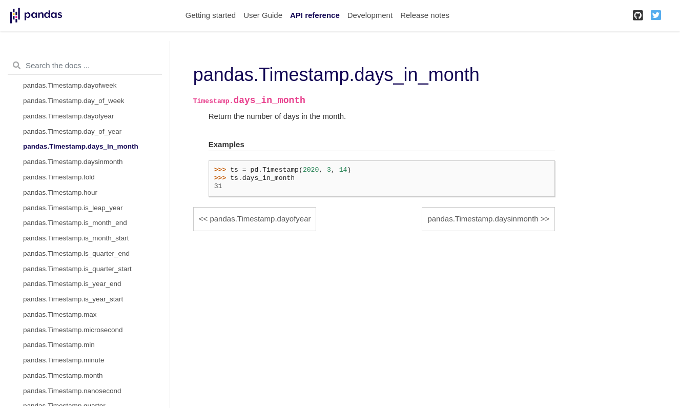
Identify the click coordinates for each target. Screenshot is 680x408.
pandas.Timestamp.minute (64, 360)
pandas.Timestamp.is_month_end (75, 223)
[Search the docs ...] (85, 65)
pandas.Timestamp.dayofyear (68, 116)
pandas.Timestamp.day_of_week (74, 101)
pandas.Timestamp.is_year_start (73, 299)
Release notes (424, 15)
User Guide (262, 15)
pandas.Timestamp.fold (59, 177)
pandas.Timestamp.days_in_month (80, 146)
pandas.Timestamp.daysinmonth (73, 162)
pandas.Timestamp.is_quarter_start (77, 269)
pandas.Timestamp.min (59, 345)
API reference (315, 15)
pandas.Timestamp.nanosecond (72, 391)
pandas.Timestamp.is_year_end (72, 284)
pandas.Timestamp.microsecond (73, 330)
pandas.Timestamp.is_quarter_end (76, 253)
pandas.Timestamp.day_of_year (72, 131)
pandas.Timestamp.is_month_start (76, 238)
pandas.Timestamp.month (63, 375)
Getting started (211, 15)
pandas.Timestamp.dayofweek (70, 85)
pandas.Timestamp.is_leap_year (73, 208)
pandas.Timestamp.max (60, 314)
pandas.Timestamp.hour (60, 192)
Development (370, 15)
